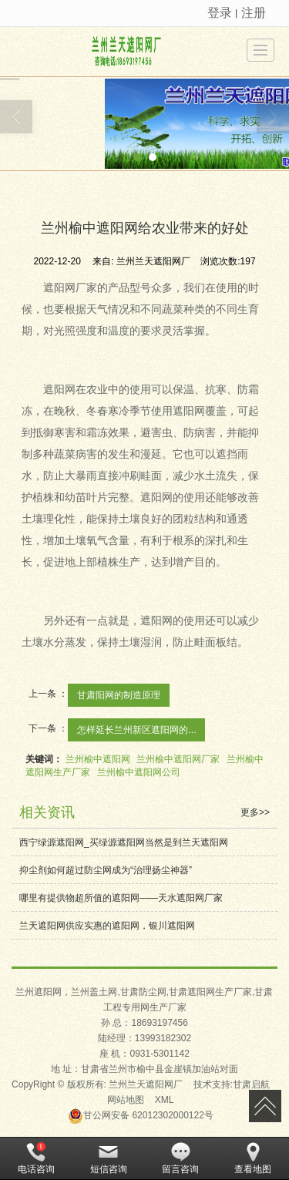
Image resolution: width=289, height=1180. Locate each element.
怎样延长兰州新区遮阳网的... (136, 729)
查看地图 (252, 1158)
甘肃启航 (251, 1084)
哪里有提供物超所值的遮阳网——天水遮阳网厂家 (121, 898)
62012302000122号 (140, 1115)
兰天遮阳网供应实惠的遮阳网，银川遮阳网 (107, 925)
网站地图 (125, 1099)
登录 (219, 12)
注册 (253, 12)
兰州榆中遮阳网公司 (138, 772)
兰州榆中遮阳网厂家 (178, 759)
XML (164, 1099)
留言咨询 (180, 1158)
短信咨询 (108, 1158)
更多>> (255, 812)
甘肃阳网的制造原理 (118, 695)
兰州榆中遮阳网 (98, 759)
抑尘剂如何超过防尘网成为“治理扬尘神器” (105, 870)
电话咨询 (36, 1158)
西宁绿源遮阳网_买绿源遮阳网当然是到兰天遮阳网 (123, 842)
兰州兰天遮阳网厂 (146, 1084)
